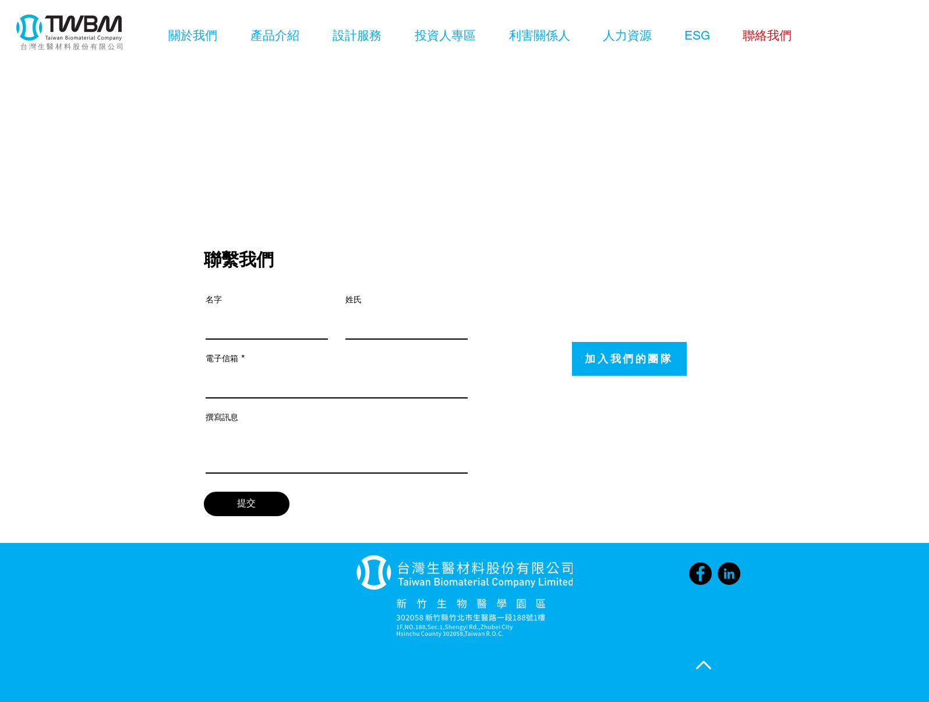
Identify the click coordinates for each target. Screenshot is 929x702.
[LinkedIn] (729, 573)
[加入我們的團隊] (629, 359)
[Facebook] (700, 573)
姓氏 (353, 299)
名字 (214, 299)
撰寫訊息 (222, 417)
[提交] (246, 504)
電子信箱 (222, 358)
